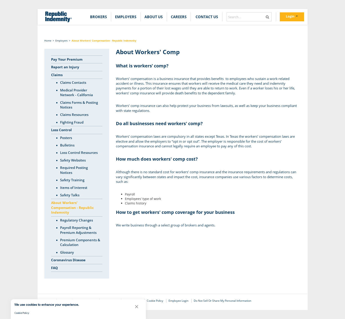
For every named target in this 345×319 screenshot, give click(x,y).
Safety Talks (69, 195)
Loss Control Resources (79, 152)
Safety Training (72, 180)
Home (47, 40)
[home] (58, 17)
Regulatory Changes (76, 220)
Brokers (98, 16)
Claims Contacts (73, 82)
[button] (136, 307)
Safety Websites (73, 160)
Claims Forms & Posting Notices (79, 104)
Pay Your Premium (67, 59)
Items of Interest (73, 187)
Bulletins (67, 145)
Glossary (67, 252)
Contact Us (207, 16)
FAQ (54, 268)
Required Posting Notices (74, 170)
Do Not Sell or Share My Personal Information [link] (222, 301)
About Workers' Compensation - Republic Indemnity (104, 40)
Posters (66, 137)
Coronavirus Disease (68, 260)
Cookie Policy (155, 301)
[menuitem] (98, 17)
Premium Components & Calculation (80, 242)
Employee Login (178, 301)
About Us (153, 16)
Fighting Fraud (71, 122)
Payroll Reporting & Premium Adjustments (78, 230)
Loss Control (61, 130)
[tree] (77, 163)
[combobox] (249, 17)
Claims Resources (74, 114)
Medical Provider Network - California (76, 92)
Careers (179, 16)
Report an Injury (65, 67)
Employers (125, 16)
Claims (57, 75)
